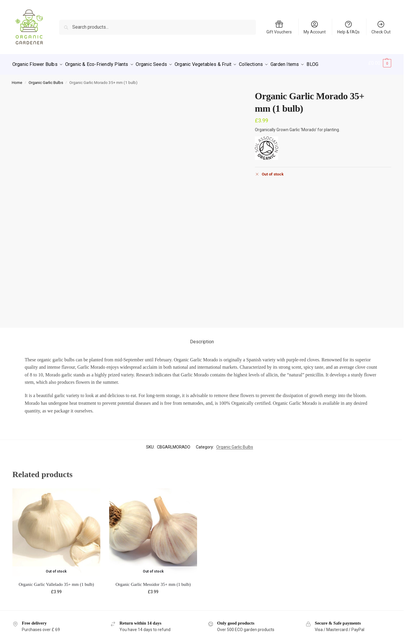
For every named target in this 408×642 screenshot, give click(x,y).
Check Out (381, 27)
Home (17, 79)
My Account (315, 27)
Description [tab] (202, 339)
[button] (379, 63)
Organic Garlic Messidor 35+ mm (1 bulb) (153, 581)
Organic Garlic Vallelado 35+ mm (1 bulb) (56, 581)
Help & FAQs (348, 27)
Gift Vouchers (279, 27)
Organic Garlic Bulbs (46, 79)
